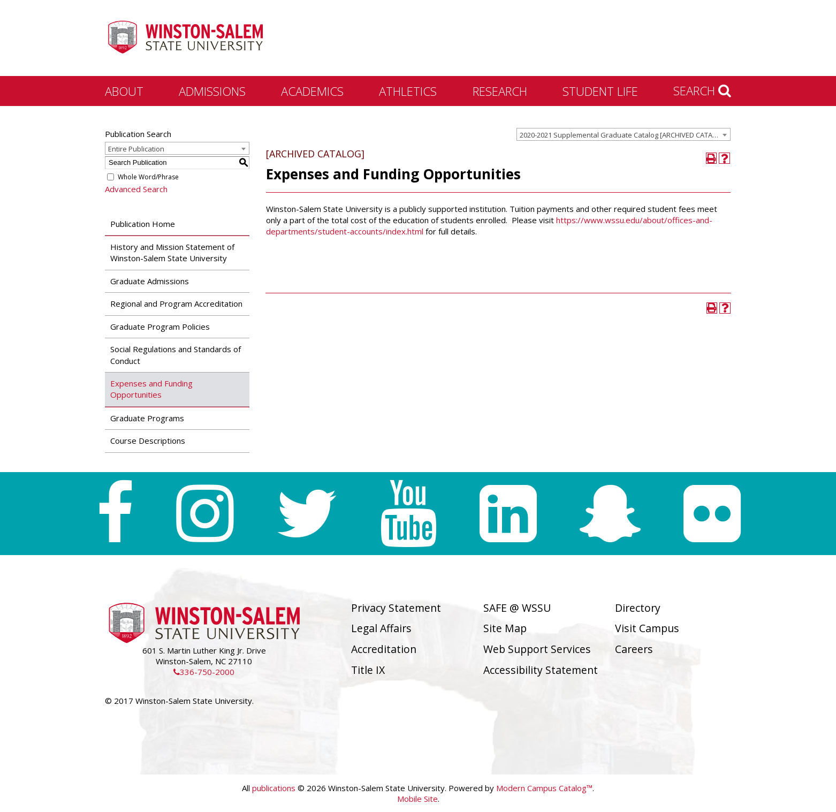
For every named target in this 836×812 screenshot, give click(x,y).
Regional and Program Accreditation (176, 303)
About (124, 91)
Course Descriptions (147, 440)
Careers (634, 649)
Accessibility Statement (540, 670)
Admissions (212, 91)
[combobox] (623, 134)
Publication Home (142, 223)
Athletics (408, 91)
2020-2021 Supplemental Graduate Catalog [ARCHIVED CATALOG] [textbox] (624, 135)
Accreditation (383, 649)
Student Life (600, 91)
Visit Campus (647, 628)
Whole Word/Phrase (148, 176)
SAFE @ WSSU (517, 608)
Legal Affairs (381, 628)
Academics (312, 91)
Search (702, 90)
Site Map (505, 628)
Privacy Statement (396, 608)
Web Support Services (537, 649)
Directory (637, 608)
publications (273, 788)
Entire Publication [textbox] (136, 149)
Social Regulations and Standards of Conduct (175, 355)
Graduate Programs (147, 418)
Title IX (368, 670)
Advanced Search (136, 189)
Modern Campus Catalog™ (544, 788)
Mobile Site (417, 798)
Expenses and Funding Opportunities (151, 389)
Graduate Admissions (149, 281)
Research (500, 91)
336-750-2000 (203, 671)
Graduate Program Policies (160, 326)
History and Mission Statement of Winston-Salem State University (172, 252)
